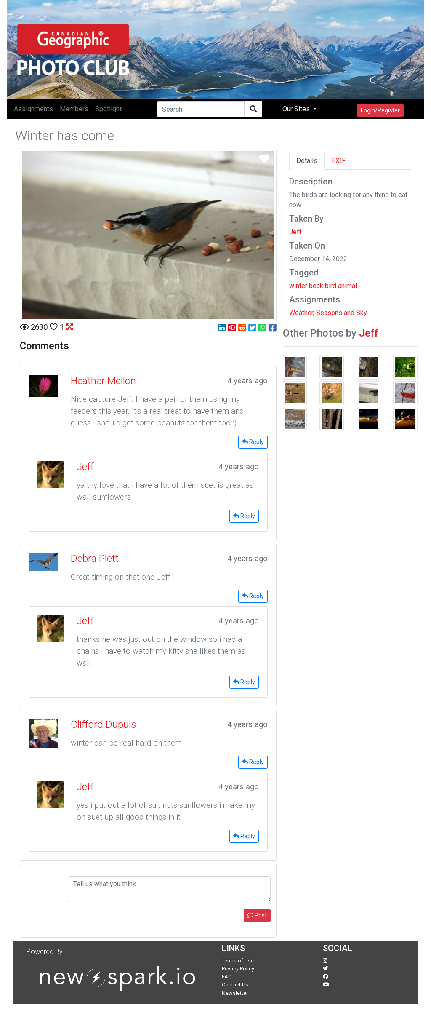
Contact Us (235, 984)
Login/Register (380, 110)
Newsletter (235, 993)
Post (257, 915)
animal (347, 286)
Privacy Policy (238, 968)
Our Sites (296, 109)
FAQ (227, 976)
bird (330, 286)
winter (298, 286)
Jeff (295, 232)
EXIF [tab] (339, 161)
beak (316, 286)
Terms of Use (238, 960)
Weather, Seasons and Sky (328, 313)
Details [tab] (306, 161)
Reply (253, 441)
